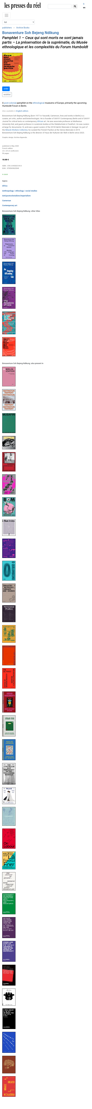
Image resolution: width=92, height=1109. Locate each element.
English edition (22, 111)
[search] (59, 6)
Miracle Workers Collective (16, 130)
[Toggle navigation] (6, 15)
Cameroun (6, 200)
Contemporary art (9, 205)
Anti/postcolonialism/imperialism (16, 196)
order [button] (6, 89)
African (40, 121)
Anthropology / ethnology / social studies (19, 191)
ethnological (38, 103)
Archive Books (22, 27)
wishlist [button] (7, 94)
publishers (7, 27)
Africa (4, 186)
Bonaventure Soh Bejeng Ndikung (30, 32)
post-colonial (10, 103)
